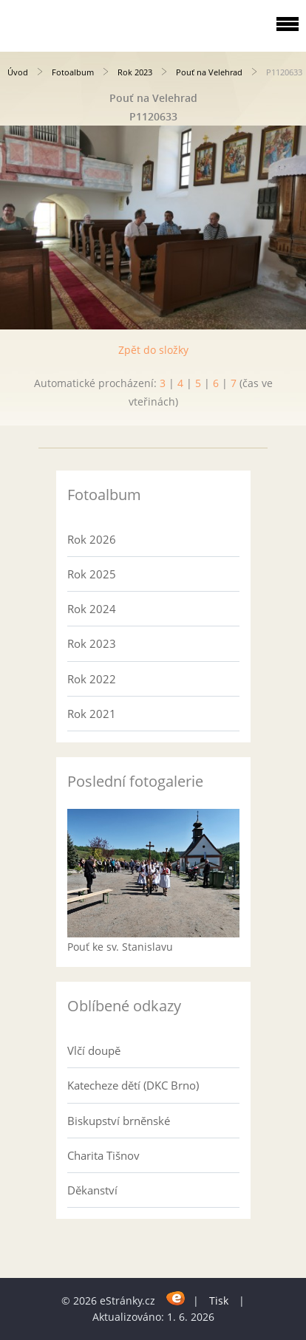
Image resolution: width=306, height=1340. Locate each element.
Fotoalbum (73, 72)
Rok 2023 (135, 72)
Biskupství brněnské (118, 1120)
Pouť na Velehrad (209, 72)
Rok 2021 (91, 713)
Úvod (17, 72)
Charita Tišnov (103, 1155)
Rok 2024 (91, 608)
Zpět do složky (153, 350)
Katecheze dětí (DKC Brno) (133, 1085)
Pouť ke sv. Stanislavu (120, 947)
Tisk (218, 1300)
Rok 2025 (91, 574)
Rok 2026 (91, 539)
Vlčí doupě (93, 1050)
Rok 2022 (91, 678)
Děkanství (92, 1190)
